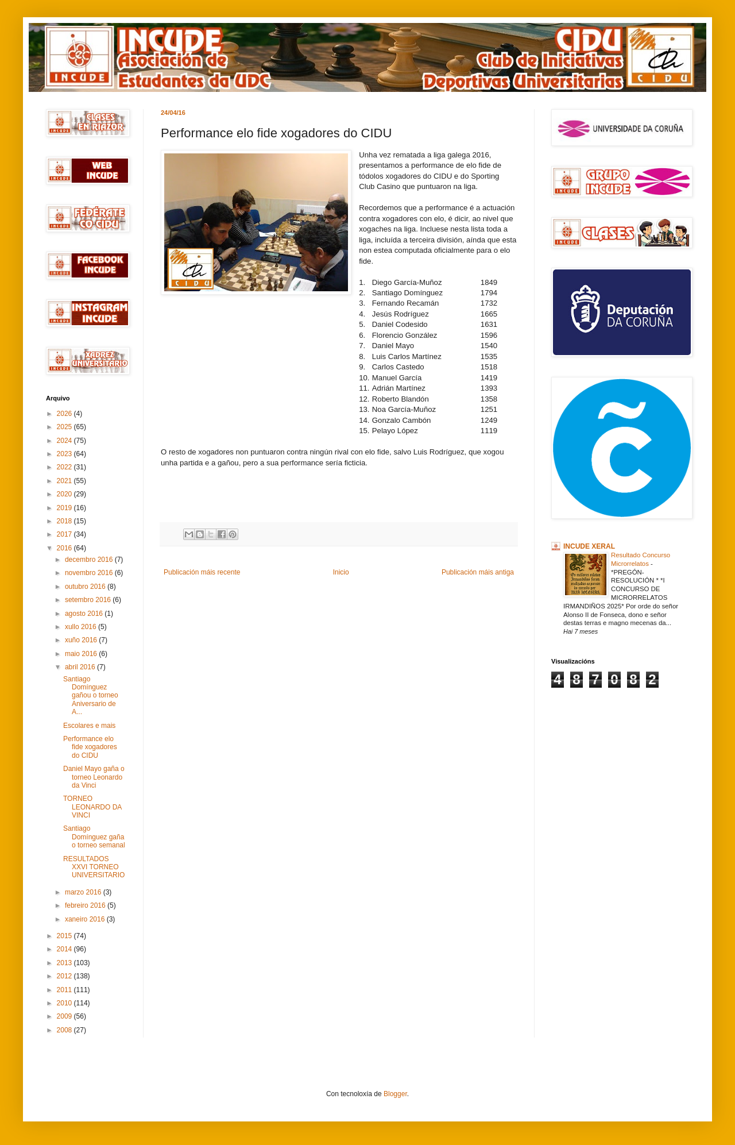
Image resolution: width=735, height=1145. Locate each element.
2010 (65, 1003)
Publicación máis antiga (478, 572)
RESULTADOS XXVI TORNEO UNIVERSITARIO (94, 867)
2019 (65, 508)
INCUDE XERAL (589, 546)
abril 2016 (81, 667)
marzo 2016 (84, 892)
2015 (65, 936)
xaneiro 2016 (86, 919)
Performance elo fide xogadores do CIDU (90, 747)
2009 (65, 1016)
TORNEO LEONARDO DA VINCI (92, 807)
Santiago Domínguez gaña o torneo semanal (94, 836)
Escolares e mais (89, 726)
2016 (65, 548)
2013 (65, 963)
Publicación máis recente (202, 572)
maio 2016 (82, 654)
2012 (65, 976)
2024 (65, 441)
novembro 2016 (90, 573)
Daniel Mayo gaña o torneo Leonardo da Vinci (94, 777)
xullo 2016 (81, 627)
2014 (65, 949)
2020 (65, 494)
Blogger (395, 1094)
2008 (65, 1030)
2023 (65, 454)
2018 (65, 521)
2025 (65, 427)
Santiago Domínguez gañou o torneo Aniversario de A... (90, 695)
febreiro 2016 (86, 905)
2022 (65, 467)
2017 (65, 534)
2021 (65, 481)
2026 (65, 414)
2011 (65, 990)
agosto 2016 (85, 614)
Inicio (341, 572)
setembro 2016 (89, 600)
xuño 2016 (82, 640)
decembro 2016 (90, 560)
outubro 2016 (86, 587)
